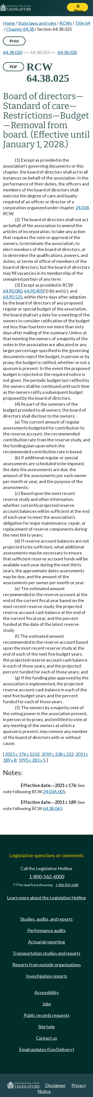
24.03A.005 (54, 791)
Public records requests (46, 1015)
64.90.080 (12, 291)
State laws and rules (37, 23)
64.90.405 (33, 291)
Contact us (46, 1038)
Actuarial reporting (46, 942)
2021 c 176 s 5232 (22, 754)
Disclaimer (55, 1085)
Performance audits (46, 930)
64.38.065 (52, 808)
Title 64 (82, 23)
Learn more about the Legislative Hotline (46, 897)
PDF (13, 66)
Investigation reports (46, 976)
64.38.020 (12, 52)
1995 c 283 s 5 (31, 760)
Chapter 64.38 (20, 29)
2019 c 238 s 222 (57, 754)
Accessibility (46, 992)
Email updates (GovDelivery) (46, 1049)
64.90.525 (12, 297)
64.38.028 (67, 52)
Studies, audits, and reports (46, 919)
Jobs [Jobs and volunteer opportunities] (46, 1003)
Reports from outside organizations (46, 964)
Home (9, 23)
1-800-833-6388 (67, 885)
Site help (46, 1026)
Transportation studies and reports (46, 953)
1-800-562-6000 (46, 876)
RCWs (66, 23)
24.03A (82, 207)
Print (14, 40)
